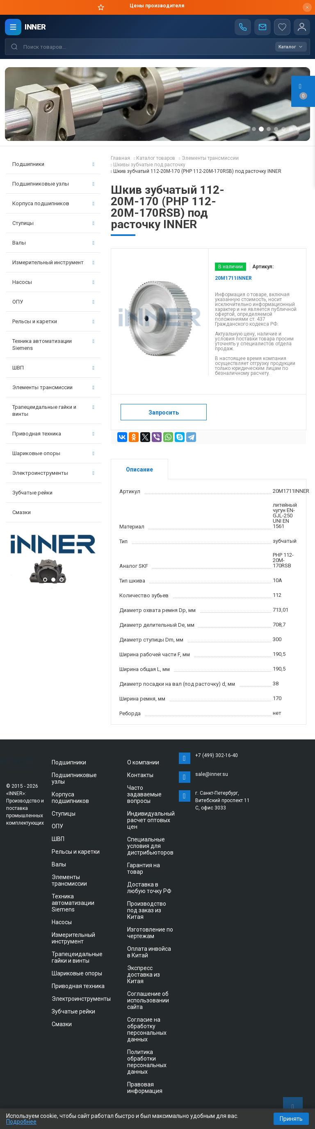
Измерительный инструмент (53, 262)
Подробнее (21, 1121)
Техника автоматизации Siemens (53, 344)
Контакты (140, 775)
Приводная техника (53, 434)
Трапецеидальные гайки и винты (53, 410)
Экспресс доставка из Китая (143, 974)
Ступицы (53, 223)
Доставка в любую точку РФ (149, 887)
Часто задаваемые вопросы (144, 794)
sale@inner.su (211, 774)
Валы (53, 243)
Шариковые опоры (53, 453)
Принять (291, 1118)
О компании (143, 762)
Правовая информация (144, 1087)
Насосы (53, 282)
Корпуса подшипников (53, 203)
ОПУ (53, 302)
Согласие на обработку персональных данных (147, 1029)
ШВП (53, 368)
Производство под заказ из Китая (146, 910)
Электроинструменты (53, 473)
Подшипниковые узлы (53, 184)
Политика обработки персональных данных (147, 1062)
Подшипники (53, 164)
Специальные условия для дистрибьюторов (150, 846)
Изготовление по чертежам (150, 932)
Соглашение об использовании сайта (148, 1000)
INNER (35, 27)
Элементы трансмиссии (53, 387)
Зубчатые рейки (32, 493)
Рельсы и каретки (53, 321)
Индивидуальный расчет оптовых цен (151, 820)
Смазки (21, 512)
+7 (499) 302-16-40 (216, 755)
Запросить (163, 412)
